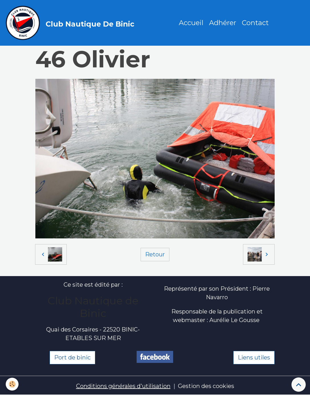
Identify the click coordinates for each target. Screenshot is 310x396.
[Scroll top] (298, 384)
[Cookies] (12, 384)
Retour (155, 254)
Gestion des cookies (206, 386)
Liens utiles (254, 357)
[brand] (71, 23)
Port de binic (72, 357)
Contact (255, 23)
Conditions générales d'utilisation (123, 386)
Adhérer (222, 23)
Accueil (191, 23)
